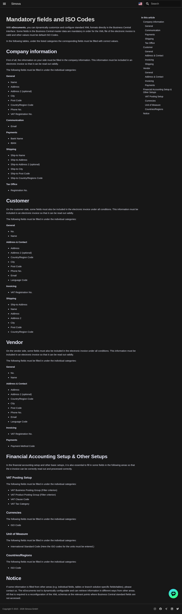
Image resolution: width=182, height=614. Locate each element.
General (149, 26)
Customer (148, 47)
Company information (153, 22)
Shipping (149, 39)
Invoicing (149, 60)
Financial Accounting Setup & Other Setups (157, 91)
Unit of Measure (153, 105)
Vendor (146, 68)
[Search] (162, 4)
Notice (146, 113)
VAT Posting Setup (154, 96)
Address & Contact (154, 55)
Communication (152, 30)
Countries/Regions (154, 109)
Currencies (150, 100)
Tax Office (150, 43)
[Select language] (140, 4)
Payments (150, 34)
